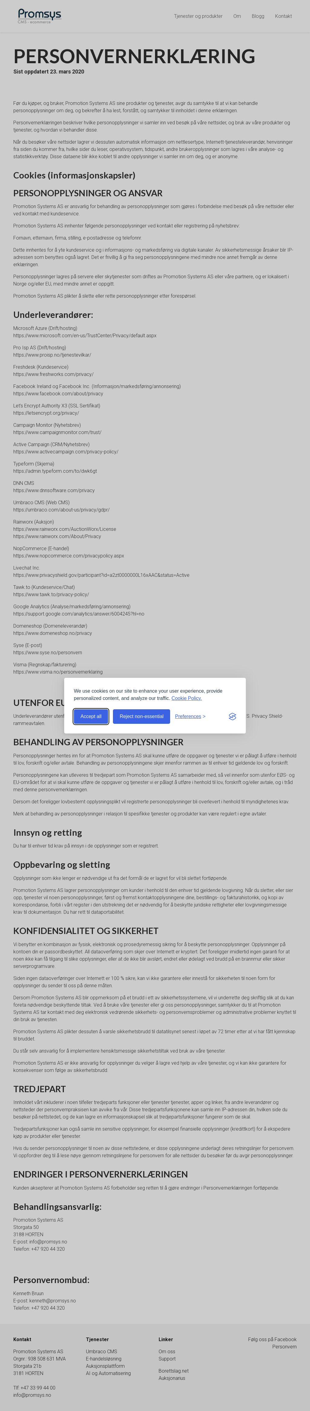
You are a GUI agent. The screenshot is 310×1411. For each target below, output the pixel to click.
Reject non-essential (141, 716)
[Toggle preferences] (190, 716)
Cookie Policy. (187, 698)
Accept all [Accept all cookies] (91, 716)
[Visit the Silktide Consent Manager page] (232, 716)
